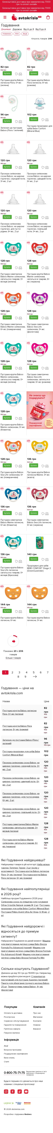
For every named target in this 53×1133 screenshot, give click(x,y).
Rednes (28, 1114)
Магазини (37, 1017)
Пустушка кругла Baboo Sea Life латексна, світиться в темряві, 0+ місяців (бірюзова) (12, 571)
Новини (36, 1025)
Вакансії (37, 1029)
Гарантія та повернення (15, 1025)
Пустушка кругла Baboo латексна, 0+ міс (38, 619)
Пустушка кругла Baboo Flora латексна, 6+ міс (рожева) (38, 83)
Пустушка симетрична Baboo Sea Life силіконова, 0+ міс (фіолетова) (37, 328)
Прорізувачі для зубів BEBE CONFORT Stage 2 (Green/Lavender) (39, 568)
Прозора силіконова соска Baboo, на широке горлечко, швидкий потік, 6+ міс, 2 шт (39, 177)
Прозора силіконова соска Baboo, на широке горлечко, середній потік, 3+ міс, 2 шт (13, 177)
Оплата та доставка (13, 1013)
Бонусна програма (12, 1050)
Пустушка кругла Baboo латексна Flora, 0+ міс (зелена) (12, 83)
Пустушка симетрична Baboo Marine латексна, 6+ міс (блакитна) (12, 522)
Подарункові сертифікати (16, 1054)
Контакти (37, 1021)
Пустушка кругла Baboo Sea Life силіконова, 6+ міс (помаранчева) (12, 475)
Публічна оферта (12, 1029)
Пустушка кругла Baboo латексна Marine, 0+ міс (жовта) (38, 475)
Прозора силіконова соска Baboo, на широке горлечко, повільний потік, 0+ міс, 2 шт (39, 228)
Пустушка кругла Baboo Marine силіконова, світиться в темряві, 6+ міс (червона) (38, 278)
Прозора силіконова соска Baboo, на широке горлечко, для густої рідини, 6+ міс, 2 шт (12, 228)
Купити (7, 73)
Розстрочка (9, 1017)
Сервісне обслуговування (16, 1021)
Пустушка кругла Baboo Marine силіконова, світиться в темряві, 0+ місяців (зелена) (12, 378)
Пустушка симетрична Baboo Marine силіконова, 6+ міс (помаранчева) (13, 327)
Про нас (37, 1013)
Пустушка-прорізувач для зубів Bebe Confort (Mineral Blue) (39, 128)
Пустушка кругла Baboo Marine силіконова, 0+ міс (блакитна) (13, 427)
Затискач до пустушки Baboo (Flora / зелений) (12, 129)
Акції (6, 1046)
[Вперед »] (35, 677)
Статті (6, 1061)
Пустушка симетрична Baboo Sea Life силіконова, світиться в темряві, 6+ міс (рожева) (38, 378)
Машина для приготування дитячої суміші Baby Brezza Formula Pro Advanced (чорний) (25, 944)
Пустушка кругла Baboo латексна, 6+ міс (12, 619)
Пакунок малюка (12, 1033)
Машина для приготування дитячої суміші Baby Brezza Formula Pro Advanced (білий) (26, 951)
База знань (9, 1058)
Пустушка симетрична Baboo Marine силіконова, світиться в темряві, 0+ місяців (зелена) (13, 278)
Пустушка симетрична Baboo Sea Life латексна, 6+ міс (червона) (39, 522)
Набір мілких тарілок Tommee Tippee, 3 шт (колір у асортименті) (25, 868)
